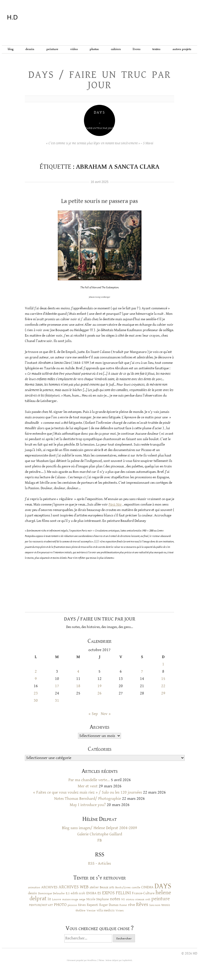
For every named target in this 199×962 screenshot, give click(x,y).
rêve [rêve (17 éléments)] (131, 905)
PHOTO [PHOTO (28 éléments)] (60, 904)
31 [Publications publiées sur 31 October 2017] (57, 700)
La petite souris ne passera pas (99, 201)
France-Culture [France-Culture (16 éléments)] (143, 893)
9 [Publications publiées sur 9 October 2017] (36, 678)
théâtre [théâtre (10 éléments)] (81, 910)
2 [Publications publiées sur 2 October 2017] (36, 671)
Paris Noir (115, 504)
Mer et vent (88, 786)
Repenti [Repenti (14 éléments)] (92, 905)
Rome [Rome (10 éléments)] (123, 905)
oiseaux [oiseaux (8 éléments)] (139, 899)
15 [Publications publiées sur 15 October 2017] (163, 678)
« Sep (93, 713)
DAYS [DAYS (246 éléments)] (162, 886)
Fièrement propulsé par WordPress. (82, 960)
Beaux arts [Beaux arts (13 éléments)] (107, 887)
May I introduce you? (88, 804)
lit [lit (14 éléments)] (49, 899)
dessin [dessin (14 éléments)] (32, 893)
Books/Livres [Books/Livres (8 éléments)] (123, 887)
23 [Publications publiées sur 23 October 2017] (36, 693)
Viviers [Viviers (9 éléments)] (120, 910)
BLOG (10, 49)
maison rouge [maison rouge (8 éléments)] (70, 899)
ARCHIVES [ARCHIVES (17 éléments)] (49, 887)
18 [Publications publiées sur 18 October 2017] (78, 686)
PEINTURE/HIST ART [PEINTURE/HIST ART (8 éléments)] (41, 905)
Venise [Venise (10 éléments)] (91, 910)
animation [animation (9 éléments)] (34, 887)
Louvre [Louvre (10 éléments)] (56, 899)
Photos (94, 49)
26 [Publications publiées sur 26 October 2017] (99, 693)
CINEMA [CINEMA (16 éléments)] (147, 887)
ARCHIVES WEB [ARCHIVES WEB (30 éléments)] (74, 887)
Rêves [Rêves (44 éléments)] (142, 905)
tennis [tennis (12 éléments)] (165, 905)
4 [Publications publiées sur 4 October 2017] (78, 671)
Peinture (52, 49)
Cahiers (116, 49)
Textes (156, 49)
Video (74, 49)
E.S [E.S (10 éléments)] (68, 893)
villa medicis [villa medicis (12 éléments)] (106, 910)
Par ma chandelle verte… (89, 779)
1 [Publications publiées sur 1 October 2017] (163, 664)
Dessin (29, 49)
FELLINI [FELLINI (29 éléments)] (123, 893)
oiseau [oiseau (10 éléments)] (130, 899)
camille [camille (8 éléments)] (136, 887)
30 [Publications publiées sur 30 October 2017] (36, 700)
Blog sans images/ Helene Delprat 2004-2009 (99, 827)
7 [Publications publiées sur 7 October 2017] (142, 671)
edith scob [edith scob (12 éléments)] (78, 893)
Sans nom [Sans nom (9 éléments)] (154, 905)
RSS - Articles (99, 863)
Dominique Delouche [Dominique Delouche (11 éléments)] (51, 893)
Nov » (106, 713)
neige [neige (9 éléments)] (82, 899)
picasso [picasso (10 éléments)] (72, 905)
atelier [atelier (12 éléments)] (94, 887)
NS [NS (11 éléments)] (123, 899)
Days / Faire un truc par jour (99, 80)
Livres (136, 49)
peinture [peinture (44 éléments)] (160, 899)
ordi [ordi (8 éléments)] (147, 899)
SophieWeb (127, 960)
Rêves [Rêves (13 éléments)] (82, 905)
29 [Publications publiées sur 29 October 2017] (163, 693)
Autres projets (182, 49)
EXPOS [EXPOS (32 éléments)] (108, 893)
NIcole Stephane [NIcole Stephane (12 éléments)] (97, 899)
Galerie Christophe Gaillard (99, 834)
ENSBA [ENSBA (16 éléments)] (91, 893)
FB (99, 840)
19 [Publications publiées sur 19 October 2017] (99, 686)
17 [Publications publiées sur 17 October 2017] (57, 686)
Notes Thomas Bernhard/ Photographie (87, 798)
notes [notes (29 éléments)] (115, 899)
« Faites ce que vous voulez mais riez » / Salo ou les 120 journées (87, 792)
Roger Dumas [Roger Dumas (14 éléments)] (108, 905)
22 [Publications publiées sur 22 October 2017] (163, 686)
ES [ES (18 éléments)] (99, 893)
